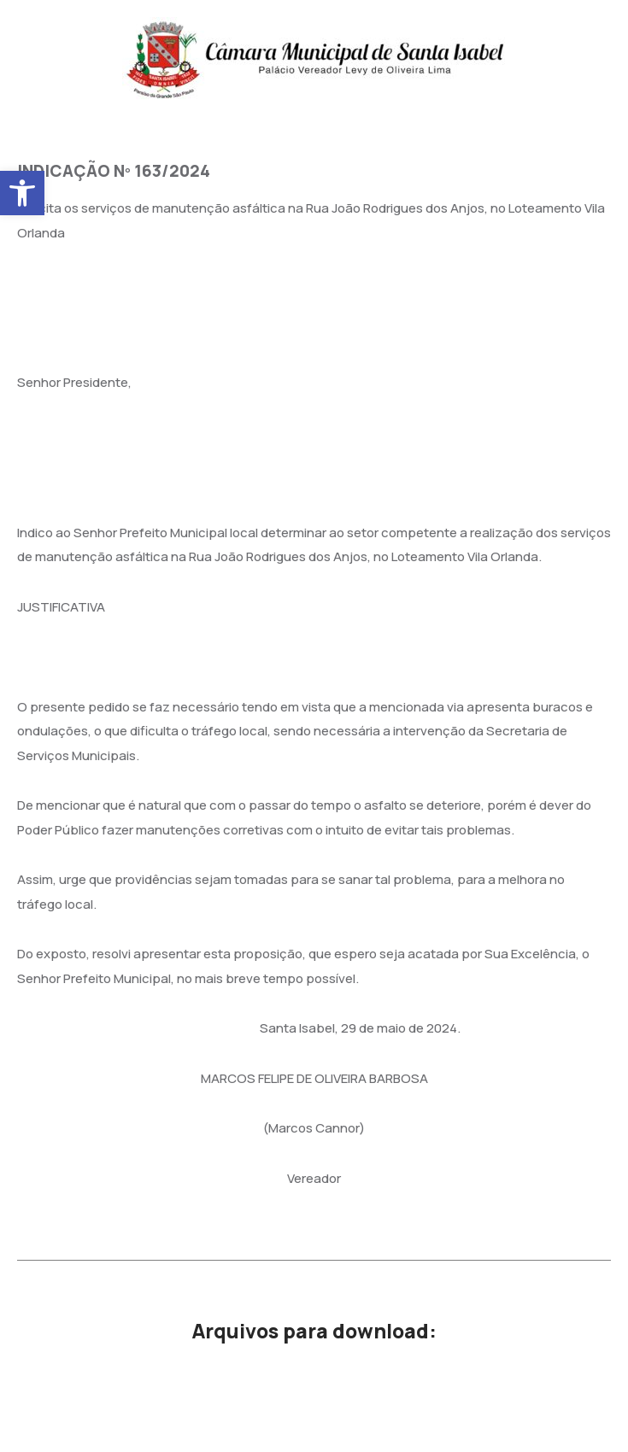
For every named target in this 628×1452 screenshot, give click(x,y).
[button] (22, 193)
